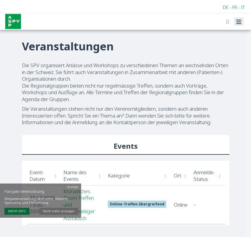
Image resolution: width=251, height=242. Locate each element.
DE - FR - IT (234, 7)
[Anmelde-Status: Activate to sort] (208, 176)
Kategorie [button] (119, 175)
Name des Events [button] (75, 176)
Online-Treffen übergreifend (137, 204)
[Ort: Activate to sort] (181, 176)
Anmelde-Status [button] (204, 176)
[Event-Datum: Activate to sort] (43, 176)
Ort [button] (177, 175)
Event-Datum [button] (37, 176)
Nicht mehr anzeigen (59, 211)
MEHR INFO (17, 211)
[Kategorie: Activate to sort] (138, 176)
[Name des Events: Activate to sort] (82, 176)
